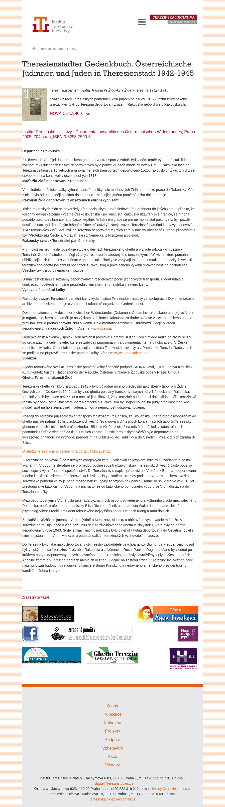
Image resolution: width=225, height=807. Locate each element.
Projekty (112, 731)
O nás (112, 706)
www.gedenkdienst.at (130, 353)
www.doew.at (101, 328)
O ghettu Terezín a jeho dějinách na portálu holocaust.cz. (66, 451)
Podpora (112, 739)
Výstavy (112, 765)
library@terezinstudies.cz (171, 789)
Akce (112, 756)
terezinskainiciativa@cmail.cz (112, 799)
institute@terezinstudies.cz (113, 783)
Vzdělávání (112, 748)
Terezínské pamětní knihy (58, 49)
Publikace (112, 714)
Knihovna (112, 722)
